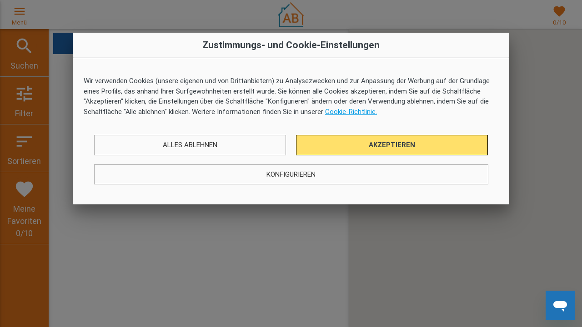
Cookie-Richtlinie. (351, 111)
